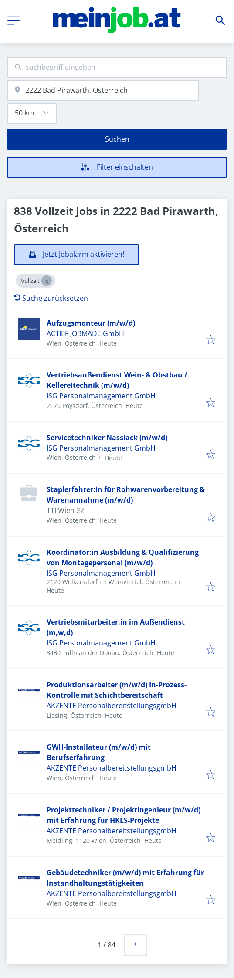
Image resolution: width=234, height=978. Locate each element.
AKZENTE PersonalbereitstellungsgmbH (111, 705)
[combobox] (117, 67)
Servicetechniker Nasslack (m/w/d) (107, 437)
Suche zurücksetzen (51, 298)
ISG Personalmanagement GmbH (101, 396)
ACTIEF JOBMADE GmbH (85, 333)
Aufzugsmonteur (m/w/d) (91, 323)
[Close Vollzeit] (46, 280)
